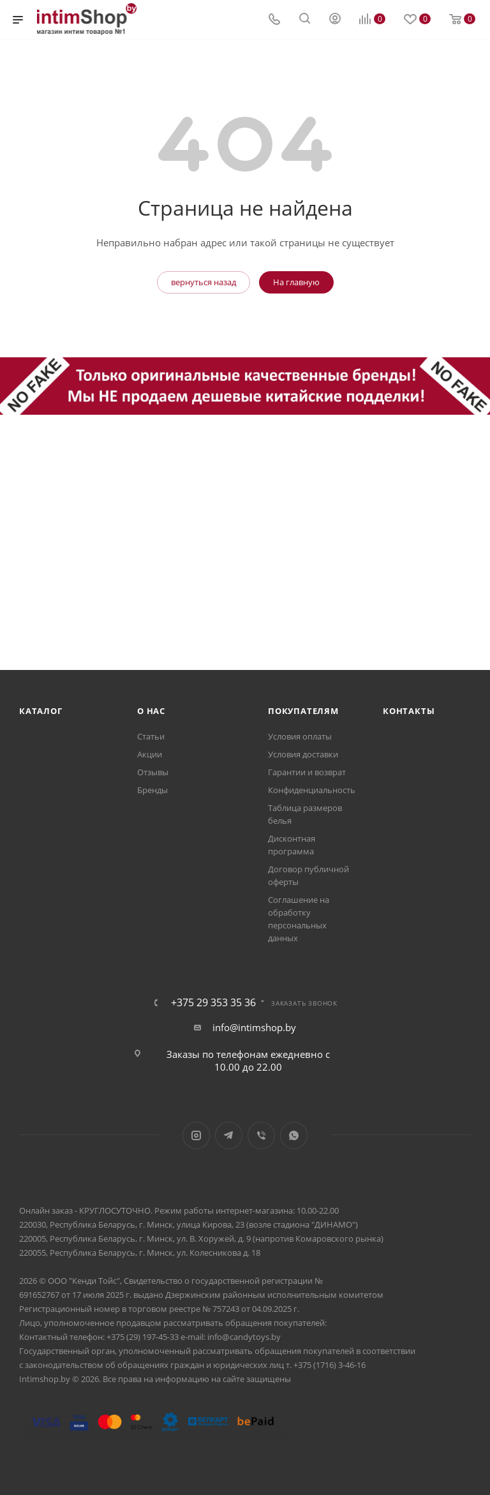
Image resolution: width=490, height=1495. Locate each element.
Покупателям (303, 711)
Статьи (151, 736)
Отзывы (152, 772)
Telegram (228, 1135)
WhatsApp (294, 1135)
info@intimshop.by (254, 1027)
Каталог (41, 711)
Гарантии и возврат (307, 772)
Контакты (408, 711)
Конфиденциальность (311, 790)
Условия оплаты (300, 736)
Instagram (196, 1135)
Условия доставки (303, 754)
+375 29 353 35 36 (213, 1002)
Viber (261, 1135)
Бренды (152, 790)
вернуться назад (203, 282)
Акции (149, 754)
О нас (151, 711)
